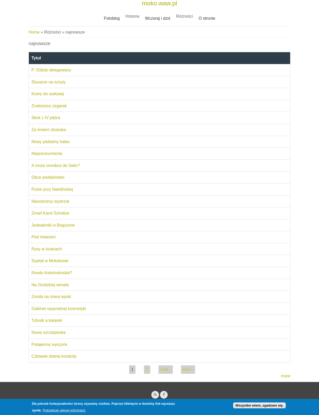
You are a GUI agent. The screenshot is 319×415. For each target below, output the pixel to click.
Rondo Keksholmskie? (51, 273)
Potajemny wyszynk (49, 344)
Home (34, 32)
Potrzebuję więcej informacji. (64, 411)
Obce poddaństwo (47, 177)
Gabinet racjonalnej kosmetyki (58, 308)
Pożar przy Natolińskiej (52, 189)
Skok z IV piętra (45, 117)
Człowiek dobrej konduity (54, 356)
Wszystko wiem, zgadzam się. (259, 406)
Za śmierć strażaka (48, 129)
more (285, 376)
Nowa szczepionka (48, 332)
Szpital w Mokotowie (50, 261)
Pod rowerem (43, 237)
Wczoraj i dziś (157, 18)
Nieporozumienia (46, 153)
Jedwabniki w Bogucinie (53, 225)
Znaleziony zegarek (49, 106)
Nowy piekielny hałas (50, 142)
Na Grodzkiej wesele (50, 285)
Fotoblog (112, 18)
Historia (132, 16)
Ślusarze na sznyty (48, 82)
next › (166, 369)
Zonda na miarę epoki (51, 296)
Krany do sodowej (47, 94)
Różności (184, 16)
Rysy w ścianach (46, 249)
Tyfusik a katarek (46, 320)
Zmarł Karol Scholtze (50, 213)
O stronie (207, 18)
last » (188, 369)
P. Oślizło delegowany (51, 70)
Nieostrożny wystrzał (50, 201)
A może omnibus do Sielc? (55, 165)
